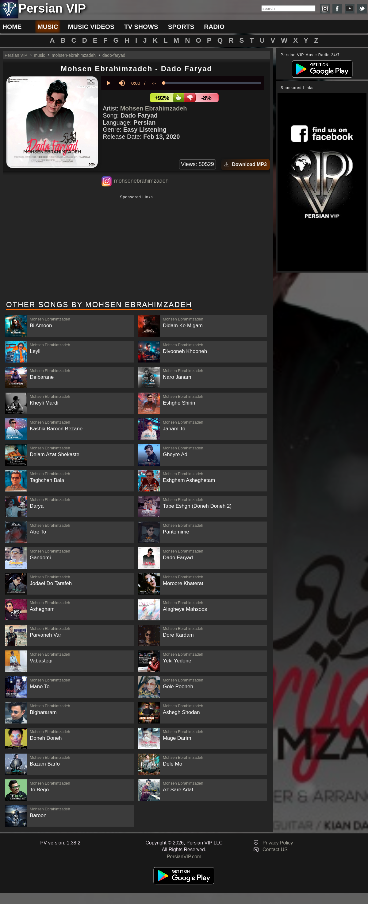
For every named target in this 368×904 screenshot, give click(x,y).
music (47, 26)
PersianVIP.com (184, 856)
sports (181, 26)
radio (214, 26)
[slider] (212, 83)
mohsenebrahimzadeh (141, 181)
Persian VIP (16, 55)
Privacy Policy (278, 842)
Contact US (275, 849)
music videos (91, 26)
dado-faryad (113, 55)
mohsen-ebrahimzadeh (74, 55)
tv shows (141, 26)
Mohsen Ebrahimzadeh (153, 108)
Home (11, 26)
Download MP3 (245, 164)
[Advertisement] (136, 248)
